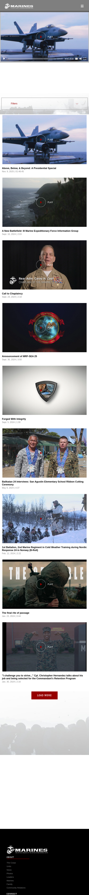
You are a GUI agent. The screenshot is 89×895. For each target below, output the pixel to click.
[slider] (35, 58)
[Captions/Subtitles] (76, 58)
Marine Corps (44, 855)
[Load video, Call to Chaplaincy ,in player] (44, 277)
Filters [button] (14, 103)
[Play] (4, 58)
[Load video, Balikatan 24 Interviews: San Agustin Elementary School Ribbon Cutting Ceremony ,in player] (44, 466)
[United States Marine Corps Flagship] (19, 6)
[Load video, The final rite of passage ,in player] (44, 597)
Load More (44, 695)
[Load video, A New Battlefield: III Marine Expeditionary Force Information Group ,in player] (44, 215)
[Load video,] (44, 659)
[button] (44, 36)
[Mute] (80, 58)
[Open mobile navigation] (82, 6)
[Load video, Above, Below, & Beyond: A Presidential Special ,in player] (44, 152)
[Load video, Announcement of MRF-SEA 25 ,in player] (44, 340)
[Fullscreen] (85, 58)
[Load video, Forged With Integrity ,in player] (44, 403)
